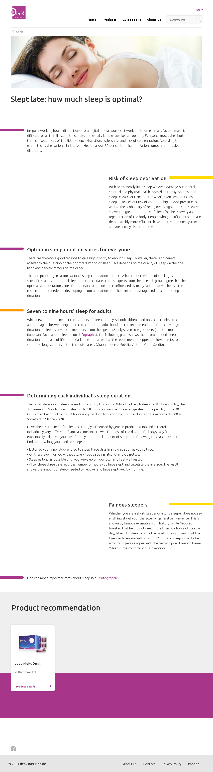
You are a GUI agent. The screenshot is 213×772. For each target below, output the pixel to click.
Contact (149, 764)
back (17, 32)
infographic (87, 334)
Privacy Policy (171, 764)
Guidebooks (132, 19)
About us (154, 19)
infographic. (109, 578)
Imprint (193, 764)
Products (110, 19)
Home (92, 19)
